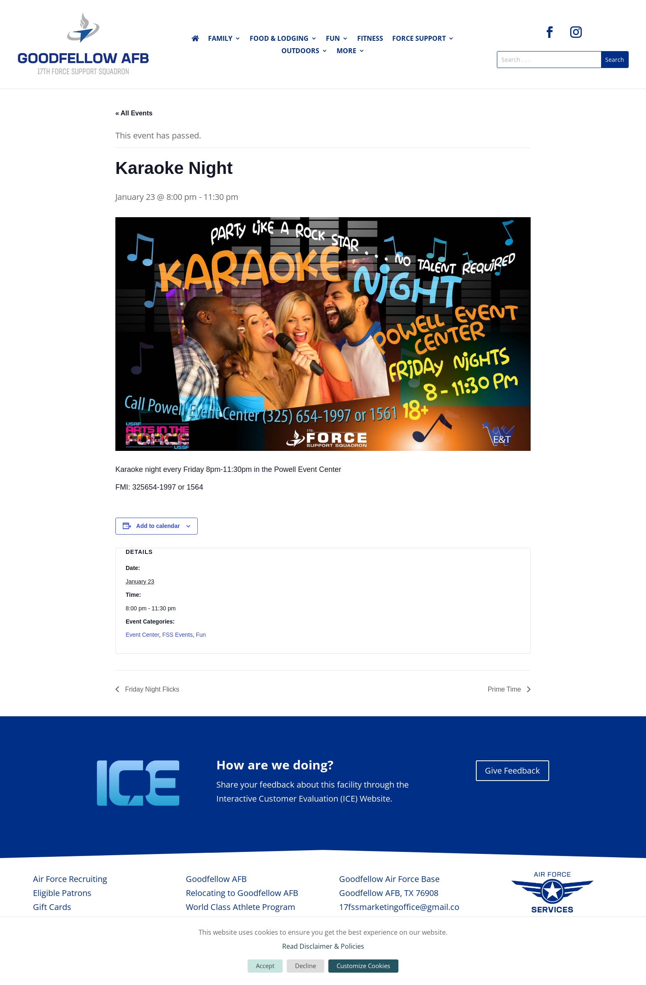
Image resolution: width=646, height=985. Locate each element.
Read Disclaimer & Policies (323, 946)
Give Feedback (512, 770)
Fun (333, 39)
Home (195, 40)
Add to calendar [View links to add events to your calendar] (158, 526)
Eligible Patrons (62, 892)
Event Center (142, 634)
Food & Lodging (279, 39)
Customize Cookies (363, 966)
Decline (305, 966)
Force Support (419, 39)
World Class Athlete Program (240, 906)
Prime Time (505, 689)
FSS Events (177, 634)
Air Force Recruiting (70, 878)
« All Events (133, 113)
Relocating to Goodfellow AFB (242, 892)
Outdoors (300, 51)
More (346, 51)
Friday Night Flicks (151, 689)
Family (220, 39)
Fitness (370, 39)
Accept (265, 966)
